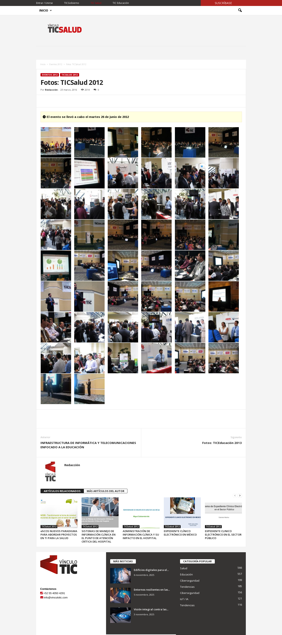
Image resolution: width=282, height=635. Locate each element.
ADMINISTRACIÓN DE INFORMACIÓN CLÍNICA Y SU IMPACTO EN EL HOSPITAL (141, 534)
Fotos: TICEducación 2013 (222, 443)
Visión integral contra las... (151, 609)
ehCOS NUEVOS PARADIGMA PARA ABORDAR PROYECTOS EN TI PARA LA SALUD (58, 534)
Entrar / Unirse (44, 3)
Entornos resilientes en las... (152, 589)
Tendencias (187, 587)
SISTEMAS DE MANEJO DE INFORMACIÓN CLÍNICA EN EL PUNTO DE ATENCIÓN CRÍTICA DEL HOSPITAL (99, 536)
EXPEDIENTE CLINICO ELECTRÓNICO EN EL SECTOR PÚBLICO (223, 534)
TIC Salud (96, 3)
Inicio (45, 10)
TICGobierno (71, 3)
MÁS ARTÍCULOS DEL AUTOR (105, 491)
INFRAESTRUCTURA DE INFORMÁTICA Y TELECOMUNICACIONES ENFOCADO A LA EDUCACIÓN (88, 445)
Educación (186, 574)
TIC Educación (121, 3)
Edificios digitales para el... (151, 570)
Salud (183, 568)
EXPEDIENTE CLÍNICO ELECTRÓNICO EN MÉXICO (180, 532)
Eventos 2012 (55, 64)
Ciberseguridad (189, 580)
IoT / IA (184, 599)
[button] (239, 10)
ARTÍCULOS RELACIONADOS (62, 491)
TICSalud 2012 (69, 74)
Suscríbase (223, 3)
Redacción (51, 89)
